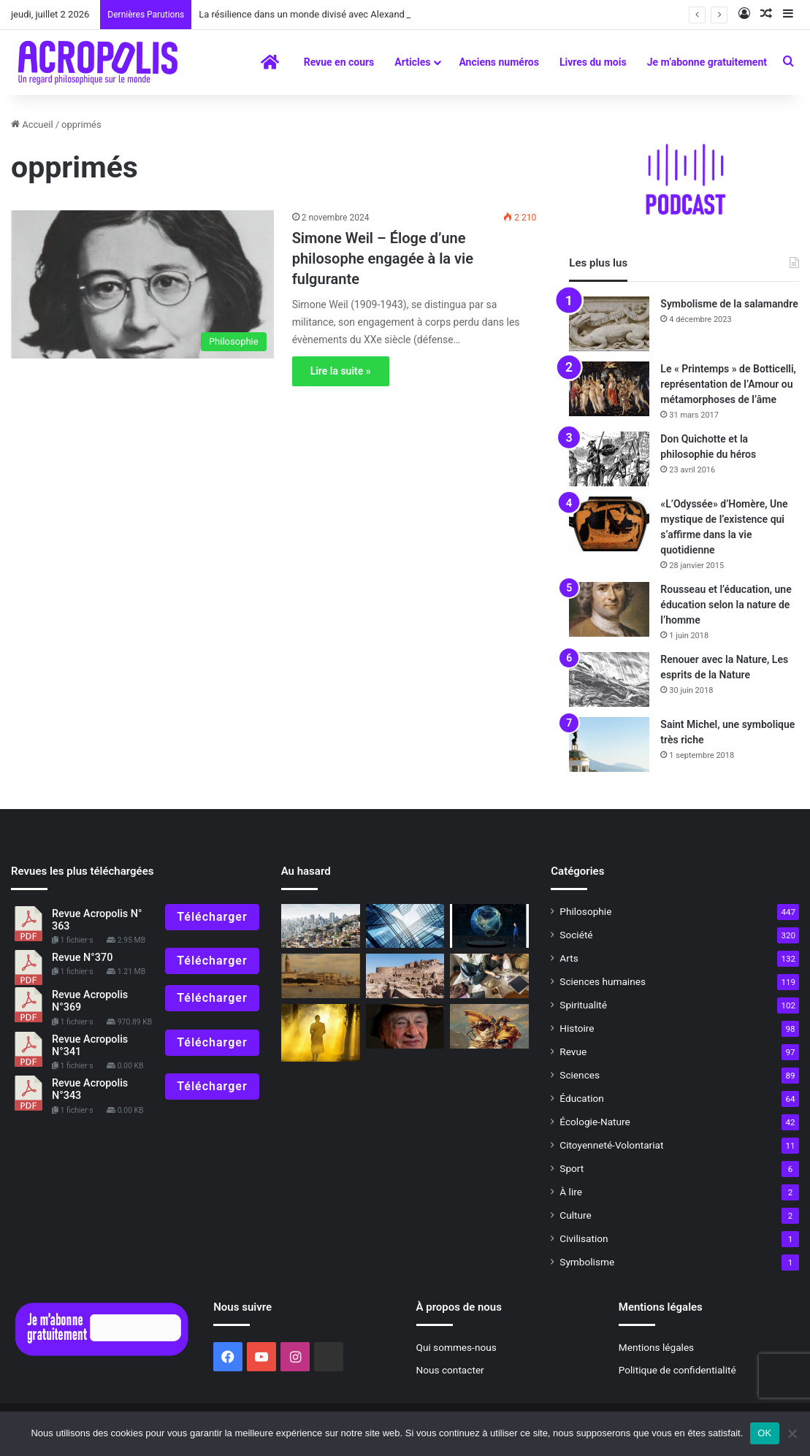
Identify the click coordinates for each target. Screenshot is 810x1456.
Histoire (576, 1028)
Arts (568, 958)
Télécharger (212, 917)
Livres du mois (593, 62)
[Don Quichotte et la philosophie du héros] (609, 459)
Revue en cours (339, 62)
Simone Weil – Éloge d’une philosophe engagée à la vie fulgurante (382, 258)
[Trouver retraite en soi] (405, 976)
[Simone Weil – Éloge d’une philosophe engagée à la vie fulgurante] (142, 284)
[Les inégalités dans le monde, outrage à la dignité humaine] (320, 926)
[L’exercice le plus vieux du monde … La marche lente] (320, 1033)
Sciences (579, 1075)
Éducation (581, 1098)
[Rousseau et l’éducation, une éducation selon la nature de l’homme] (609, 609)
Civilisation (583, 1238)
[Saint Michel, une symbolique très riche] (609, 744)
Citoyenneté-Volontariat (611, 1145)
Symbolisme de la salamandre (729, 304)
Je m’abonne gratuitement (707, 62)
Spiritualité (583, 1005)
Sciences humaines (602, 981)
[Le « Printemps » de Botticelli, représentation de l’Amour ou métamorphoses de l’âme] (609, 388)
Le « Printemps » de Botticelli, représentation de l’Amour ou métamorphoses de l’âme (728, 384)
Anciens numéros (499, 62)
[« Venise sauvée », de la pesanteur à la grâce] (320, 976)
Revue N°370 (82, 957)
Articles (412, 62)
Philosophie (585, 911)
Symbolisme (586, 1262)
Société (575, 934)
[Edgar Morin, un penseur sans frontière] (405, 1026)
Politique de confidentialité (677, 1370)
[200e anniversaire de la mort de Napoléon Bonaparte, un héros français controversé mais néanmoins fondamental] (489, 1026)
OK (764, 1433)
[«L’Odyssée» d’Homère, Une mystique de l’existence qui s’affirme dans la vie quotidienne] (609, 524)
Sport (571, 1168)
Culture (575, 1215)
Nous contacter (450, 1370)
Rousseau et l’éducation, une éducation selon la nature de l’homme (725, 604)
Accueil (32, 124)
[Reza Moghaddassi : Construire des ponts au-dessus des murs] (405, 926)
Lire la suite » (340, 371)
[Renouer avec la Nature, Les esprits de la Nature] (609, 679)
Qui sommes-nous (456, 1347)
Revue (573, 1051)
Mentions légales (656, 1347)
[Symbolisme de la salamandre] (609, 323)
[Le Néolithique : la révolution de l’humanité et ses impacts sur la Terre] (489, 926)
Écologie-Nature (594, 1121)
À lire (570, 1192)
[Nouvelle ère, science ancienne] (489, 976)
